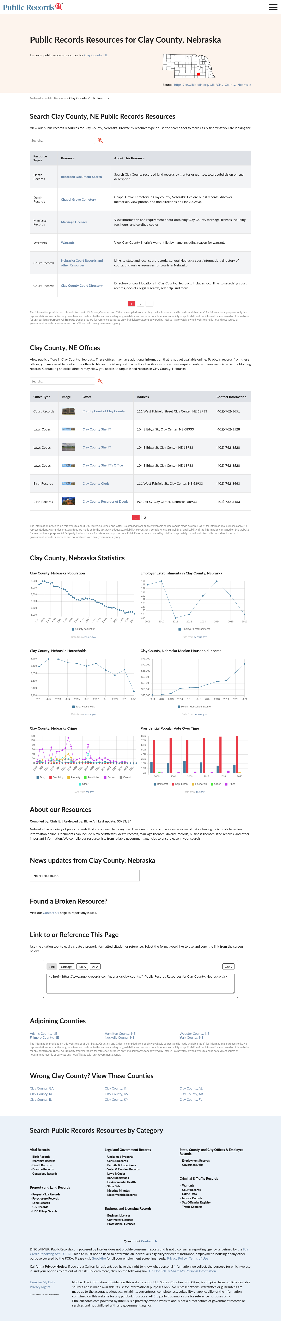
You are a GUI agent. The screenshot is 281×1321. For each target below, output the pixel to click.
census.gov (89, 637)
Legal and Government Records (128, 1150)
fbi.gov (90, 792)
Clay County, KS (116, 1094)
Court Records (191, 1190)
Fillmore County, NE (44, 1037)
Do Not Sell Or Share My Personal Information (182, 1271)
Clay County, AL (191, 1088)
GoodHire (99, 1258)
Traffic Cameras (192, 1206)
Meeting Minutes (118, 1190)
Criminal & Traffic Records (199, 1178)
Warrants (188, 1185)
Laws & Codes (116, 1173)
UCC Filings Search (44, 1211)
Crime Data (189, 1194)
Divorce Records (43, 1169)
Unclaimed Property (120, 1156)
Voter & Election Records (123, 1169)
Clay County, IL (41, 1099)
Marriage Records (43, 1161)
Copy (228, 967)
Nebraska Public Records (48, 98)
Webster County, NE (194, 1033)
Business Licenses (118, 1215)
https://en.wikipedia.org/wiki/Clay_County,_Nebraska (212, 84)
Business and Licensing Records (128, 1208)
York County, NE (191, 1037)
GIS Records (40, 1207)
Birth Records (41, 1156)
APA (95, 967)
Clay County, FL (191, 1099)
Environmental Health (121, 1182)
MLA (82, 967)
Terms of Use (198, 1258)
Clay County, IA (41, 1094)
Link (52, 967)
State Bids (113, 1186)
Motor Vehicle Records (122, 1194)
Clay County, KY (116, 1099)
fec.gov (200, 792)
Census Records (117, 1161)
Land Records (41, 1203)
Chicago (67, 967)
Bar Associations (118, 1178)
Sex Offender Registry (196, 1202)
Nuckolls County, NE (120, 1037)
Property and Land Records (50, 1187)
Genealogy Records (44, 1173)
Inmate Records (192, 1198)
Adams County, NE (43, 1033)
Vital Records (40, 1150)
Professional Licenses (121, 1224)
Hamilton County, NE (120, 1033)
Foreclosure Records (45, 1198)
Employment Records (196, 1160)
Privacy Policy (177, 1258)
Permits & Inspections (121, 1165)
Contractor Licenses (120, 1220)
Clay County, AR (191, 1094)
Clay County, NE (96, 55)
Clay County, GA (42, 1088)
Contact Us (51, 913)
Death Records (41, 1165)
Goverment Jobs (192, 1164)
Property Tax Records (46, 1194)
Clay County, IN (116, 1088)
